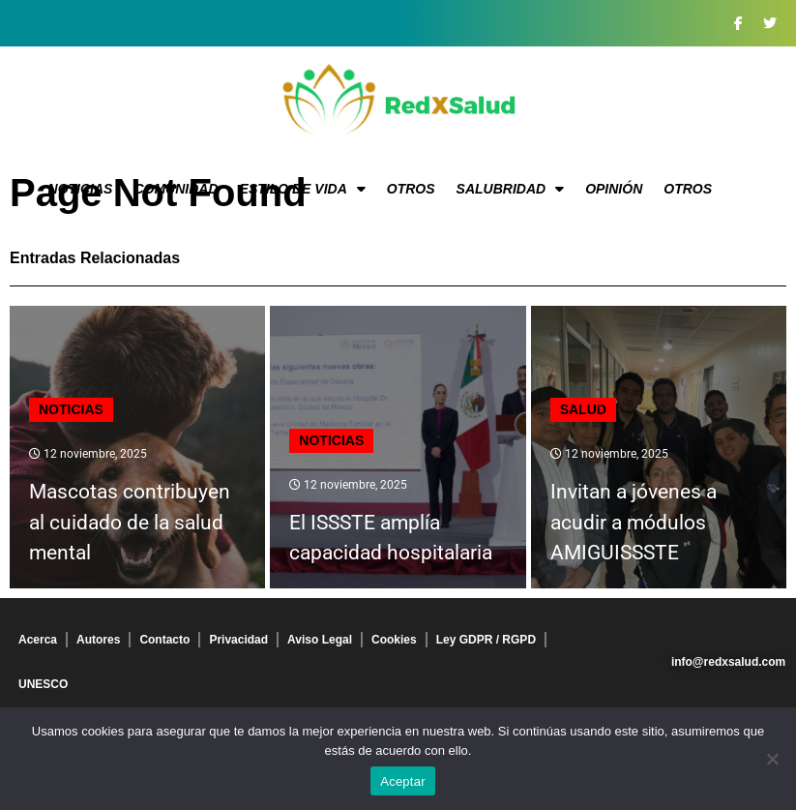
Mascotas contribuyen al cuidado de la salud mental (129, 522)
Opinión (613, 188)
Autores (98, 639)
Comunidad (175, 188)
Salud (583, 409)
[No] (771, 758)
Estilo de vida (303, 188)
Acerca (37, 639)
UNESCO (43, 684)
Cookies (394, 639)
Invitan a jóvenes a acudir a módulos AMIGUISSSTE (633, 522)
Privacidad (238, 639)
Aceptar (403, 781)
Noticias (80, 188)
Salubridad (511, 188)
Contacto (164, 639)
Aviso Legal (319, 639)
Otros (411, 188)
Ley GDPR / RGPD (486, 639)
